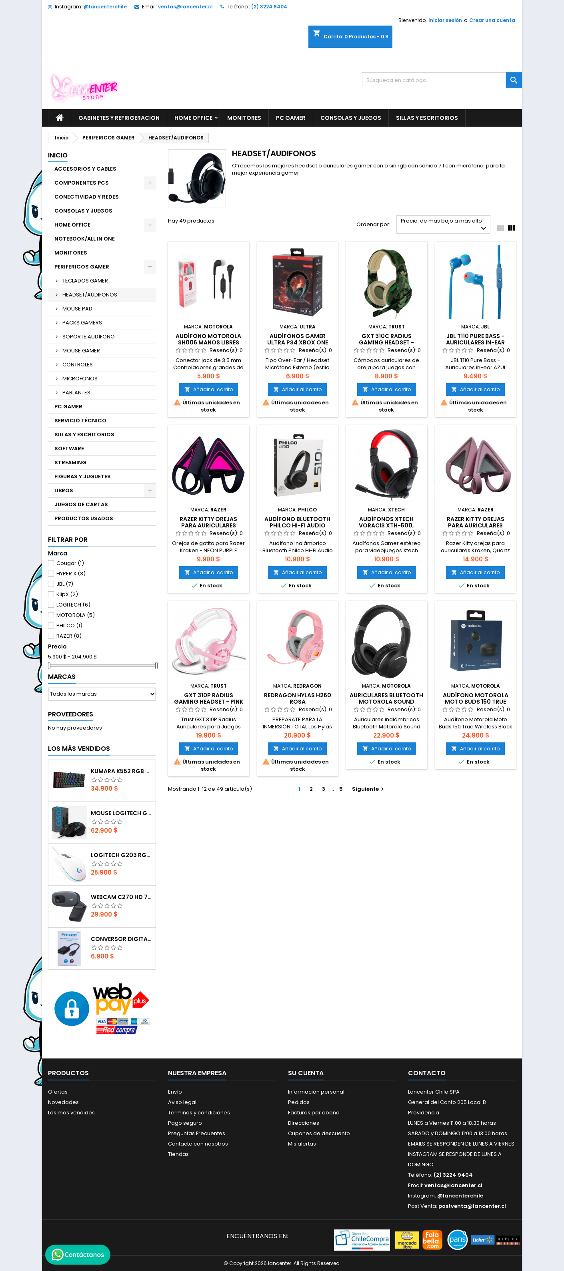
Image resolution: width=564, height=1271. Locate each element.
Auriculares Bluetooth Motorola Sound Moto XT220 (386, 701)
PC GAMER (291, 118)
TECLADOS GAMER (85, 280)
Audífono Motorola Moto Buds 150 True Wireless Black (475, 701)
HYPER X (71, 573)
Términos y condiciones (199, 1112)
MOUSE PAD (77, 308)
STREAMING (70, 462)
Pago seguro (185, 1123)
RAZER (69, 636)
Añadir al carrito (208, 389)
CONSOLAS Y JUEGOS (350, 118)
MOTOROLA (75, 615)
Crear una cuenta (492, 20)
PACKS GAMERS (82, 322)
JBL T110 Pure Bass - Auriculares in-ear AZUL (475, 342)
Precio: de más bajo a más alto (444, 225)
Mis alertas (302, 1144)
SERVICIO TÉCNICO (80, 420)
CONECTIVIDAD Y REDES (86, 197)
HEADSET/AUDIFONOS (89, 294)
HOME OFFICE (193, 118)
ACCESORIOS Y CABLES (85, 169)
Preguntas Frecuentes (196, 1133)
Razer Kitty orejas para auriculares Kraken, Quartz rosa (475, 525)
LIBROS (63, 490)
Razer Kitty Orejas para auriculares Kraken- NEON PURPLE (208, 525)
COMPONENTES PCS (81, 183)
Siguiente (369, 789)
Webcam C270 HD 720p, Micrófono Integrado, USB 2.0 (121, 897)
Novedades (63, 1102)
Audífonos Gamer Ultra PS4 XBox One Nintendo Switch (297, 342)
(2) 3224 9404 (269, 6)
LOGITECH (73, 605)
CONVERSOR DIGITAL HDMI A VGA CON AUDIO (121, 939)
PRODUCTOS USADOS (83, 518)
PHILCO (69, 625)
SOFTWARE (69, 448)
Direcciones (303, 1123)
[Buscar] (442, 80)
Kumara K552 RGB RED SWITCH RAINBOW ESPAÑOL (121, 771)
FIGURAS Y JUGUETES (82, 476)
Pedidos (299, 1102)
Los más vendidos (79, 748)
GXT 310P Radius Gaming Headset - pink (208, 698)
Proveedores (70, 714)
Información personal (316, 1092)
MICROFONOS (80, 378)
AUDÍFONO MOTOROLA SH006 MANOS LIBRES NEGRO (208, 342)
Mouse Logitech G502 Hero (121, 813)
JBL (64, 584)
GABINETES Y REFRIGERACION (119, 118)
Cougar (70, 563)
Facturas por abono (314, 1112)
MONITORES (244, 118)
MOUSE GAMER (81, 350)
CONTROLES (77, 364)
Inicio (58, 155)
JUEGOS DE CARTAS (81, 504)
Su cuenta (306, 1073)
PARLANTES (76, 392)
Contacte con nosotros (198, 1144)
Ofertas (58, 1092)
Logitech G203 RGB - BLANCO (121, 855)
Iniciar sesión (445, 20)
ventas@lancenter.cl (185, 6)
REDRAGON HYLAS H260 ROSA (297, 698)
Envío (175, 1092)
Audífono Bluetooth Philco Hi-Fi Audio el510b (297, 525)
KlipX (67, 594)
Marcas (62, 676)
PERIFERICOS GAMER (81, 267)
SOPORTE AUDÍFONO (88, 336)
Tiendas (178, 1154)
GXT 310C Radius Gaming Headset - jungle (386, 342)
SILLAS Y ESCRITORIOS (427, 118)
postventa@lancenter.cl (472, 1206)
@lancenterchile (105, 6)
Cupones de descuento (319, 1133)
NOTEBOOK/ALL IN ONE (84, 239)
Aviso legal (182, 1102)
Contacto (427, 1073)
